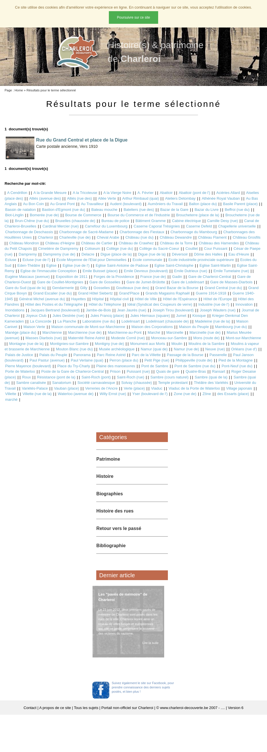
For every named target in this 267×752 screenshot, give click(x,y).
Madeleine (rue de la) (212, 321)
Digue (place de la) (116, 254)
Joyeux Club (36, 315)
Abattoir (166, 193)
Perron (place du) (123, 360)
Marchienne (52, 332)
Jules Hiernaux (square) (150, 315)
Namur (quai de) (154, 349)
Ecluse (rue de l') (36, 260)
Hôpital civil (119, 299)
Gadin (177, 276)
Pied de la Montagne (236, 360)
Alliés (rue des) (79, 198)
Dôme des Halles (208, 254)
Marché (154, 332)
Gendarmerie (63, 288)
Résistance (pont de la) (56, 377)
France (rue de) (153, 276)
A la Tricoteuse (85, 193)
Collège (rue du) (119, 248)
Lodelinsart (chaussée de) (167, 321)
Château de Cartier (97, 243)
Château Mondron (24, 243)
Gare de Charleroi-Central (209, 276)
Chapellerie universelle (237, 226)
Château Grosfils (247, 237)
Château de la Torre (176, 243)
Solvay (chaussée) (136, 382)
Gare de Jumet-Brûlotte (145, 282)
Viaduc (156, 388)
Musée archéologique (116, 349)
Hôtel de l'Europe (217, 299)
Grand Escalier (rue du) (52, 293)
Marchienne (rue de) (85, 332)
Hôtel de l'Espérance (180, 299)
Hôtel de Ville (146, 299)
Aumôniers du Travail (165, 204)
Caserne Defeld (199, 226)
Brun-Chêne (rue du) (32, 221)
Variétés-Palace (35, 388)
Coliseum (92, 248)
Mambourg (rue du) (231, 327)
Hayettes (78, 299)
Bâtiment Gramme (151, 221)
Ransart (218, 371)
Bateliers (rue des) (138, 209)
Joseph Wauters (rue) (218, 310)
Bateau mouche (104, 209)
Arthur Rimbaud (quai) (140, 198)
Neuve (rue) (215, 349)
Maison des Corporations (152, 327)
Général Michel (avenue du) (42, 299)
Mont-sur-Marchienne (243, 338)
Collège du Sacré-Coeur (159, 248)
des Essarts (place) (233, 394)
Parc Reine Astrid (111, 355)
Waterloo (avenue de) (76, 394)
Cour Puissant (215, 248)
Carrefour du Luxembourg (106, 226)
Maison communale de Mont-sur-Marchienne (88, 327)
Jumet (181, 315)
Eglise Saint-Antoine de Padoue (122, 265)
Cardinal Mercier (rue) (60, 226)
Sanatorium (61, 382)
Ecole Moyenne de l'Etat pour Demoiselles (91, 260)
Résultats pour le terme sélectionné (51, 90)
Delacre (88, 254)
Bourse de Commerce (83, 215)
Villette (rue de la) (37, 394)
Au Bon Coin (33, 204)
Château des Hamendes (219, 243)
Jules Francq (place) (107, 315)
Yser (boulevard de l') (150, 394)
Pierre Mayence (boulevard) (28, 366)
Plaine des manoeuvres (115, 366)
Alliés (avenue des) (45, 198)
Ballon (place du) (203, 204)
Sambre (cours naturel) (169, 377)
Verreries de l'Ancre (101, 388)
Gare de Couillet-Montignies (60, 282)
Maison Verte (34, 327)
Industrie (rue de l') (213, 304)
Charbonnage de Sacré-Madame (86, 232)
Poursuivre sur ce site (133, 17)
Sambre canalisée (31, 382)
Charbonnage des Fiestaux (141, 232)
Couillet (191, 248)
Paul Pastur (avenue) (47, 360)
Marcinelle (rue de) (204, 332)
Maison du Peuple (194, 327)
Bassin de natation (20, 209)
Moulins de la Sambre (207, 343)
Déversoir (180, 254)
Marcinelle (174, 332)
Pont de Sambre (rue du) (194, 366)
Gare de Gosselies (104, 282)
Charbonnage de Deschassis (29, 232)
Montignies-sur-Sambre (69, 343)
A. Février (146, 193)
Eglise (51, 265)
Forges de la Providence (114, 276)
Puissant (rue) (138, 371)
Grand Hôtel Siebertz (95, 293)
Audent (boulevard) (126, 204)
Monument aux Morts (147, 343)
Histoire (104, 476)
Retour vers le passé (118, 528)
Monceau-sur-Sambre (169, 338)
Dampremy (28, 254)
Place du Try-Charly (73, 366)
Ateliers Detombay (180, 198)
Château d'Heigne (60, 243)
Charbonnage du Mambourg (193, 232)
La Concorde (40, 321)
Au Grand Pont (62, 204)
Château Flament (212, 237)
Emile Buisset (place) (100, 271)
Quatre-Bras (196, 371)
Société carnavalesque (96, 382)
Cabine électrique (186, 221)
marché (11, 399)
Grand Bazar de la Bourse (176, 288)
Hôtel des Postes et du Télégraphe (54, 304)
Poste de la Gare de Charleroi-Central (72, 371)
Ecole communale (147, 260)
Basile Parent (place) (240, 204)
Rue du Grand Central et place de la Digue (81, 140)
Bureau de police (115, 221)
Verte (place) (134, 388)
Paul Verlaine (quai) (87, 360)
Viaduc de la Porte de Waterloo (194, 388)
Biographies (109, 493)
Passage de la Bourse (185, 355)
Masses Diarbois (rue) (43, 338)
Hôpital (97, 299)
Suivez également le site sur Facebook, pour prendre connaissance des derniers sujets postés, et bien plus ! (143, 687)
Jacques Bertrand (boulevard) (55, 310)
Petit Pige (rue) (156, 360)
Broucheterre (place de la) (197, 215)
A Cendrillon (17, 193)
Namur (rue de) (186, 349)
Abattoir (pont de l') (194, 193)
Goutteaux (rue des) (132, 288)
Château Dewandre (176, 237)
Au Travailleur (92, 204)
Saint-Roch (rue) (130, 377)
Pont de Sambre (154, 366)
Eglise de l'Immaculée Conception (48, 271)
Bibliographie (110, 545)
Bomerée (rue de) (44, 215)
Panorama (82, 355)
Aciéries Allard (228, 193)
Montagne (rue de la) (26, 343)
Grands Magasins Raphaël (168, 293)
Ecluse (10, 260)
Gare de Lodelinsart (187, 282)
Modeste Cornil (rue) (128, 338)
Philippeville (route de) (193, 360)
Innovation (244, 304)
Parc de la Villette (146, 355)
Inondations (14, 310)
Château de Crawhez (136, 243)
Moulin (176, 343)
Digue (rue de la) (152, 254)
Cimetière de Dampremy (58, 248)
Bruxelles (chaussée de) (75, 221)
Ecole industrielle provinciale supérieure (201, 260)
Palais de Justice (19, 355)
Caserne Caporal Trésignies (157, 226)
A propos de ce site (55, 708)
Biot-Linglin (14, 215)
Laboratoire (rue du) (99, 321)
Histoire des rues (115, 510)
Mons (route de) (206, 338)
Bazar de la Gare (174, 209)
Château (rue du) (139, 237)
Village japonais (239, 388)
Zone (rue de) (185, 394)
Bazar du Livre (207, 209)
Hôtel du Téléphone (105, 304)
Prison (115, 371)
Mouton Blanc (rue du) (74, 349)
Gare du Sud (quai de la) (25, 288)
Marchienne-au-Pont (125, 332)
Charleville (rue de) (75, 237)
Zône (207, 394)
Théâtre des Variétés (211, 382)
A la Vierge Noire (117, 193)
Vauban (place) (66, 388)
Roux (26, 377)
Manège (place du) (20, 332)
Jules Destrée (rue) (68, 315)
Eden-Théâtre (28, 265)
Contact (29, 708)
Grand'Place (129, 293)
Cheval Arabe (108, 237)
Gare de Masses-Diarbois (231, 282)
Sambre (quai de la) (211, 377)
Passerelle (218, 355)
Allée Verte (107, 198)
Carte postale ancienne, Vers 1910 (67, 146)
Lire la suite (149, 643)
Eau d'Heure (239, 254)
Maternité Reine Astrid (86, 338)
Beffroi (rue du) (237, 209)
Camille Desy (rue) (222, 221)
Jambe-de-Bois (98, 310)
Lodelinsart (130, 321)
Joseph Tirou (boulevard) (173, 310)
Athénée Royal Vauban (221, 198)
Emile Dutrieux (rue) (190, 271)
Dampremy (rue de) (59, 254)
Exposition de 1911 (72, 276)
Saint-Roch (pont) (96, 377)
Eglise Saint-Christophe (173, 265)
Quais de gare (168, 371)
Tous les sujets (86, 708)
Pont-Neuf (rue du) (236, 366)
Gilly (83, 288)
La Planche (67, 321)
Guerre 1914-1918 (211, 293)
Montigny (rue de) (109, 343)
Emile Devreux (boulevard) (146, 271)
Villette (10, 394)
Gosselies (101, 288)
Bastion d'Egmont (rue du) (63, 209)
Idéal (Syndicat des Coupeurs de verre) (159, 304)
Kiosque (199, 315)
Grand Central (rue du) (223, 288)
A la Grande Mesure (50, 193)
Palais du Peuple (53, 355)
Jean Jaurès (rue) (131, 310)
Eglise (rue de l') (76, 265)
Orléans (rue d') (244, 349)
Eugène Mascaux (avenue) (27, 276)
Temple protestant (173, 382)
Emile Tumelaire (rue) (231, 271)
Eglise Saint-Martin (215, 265)
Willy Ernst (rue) (113, 394)
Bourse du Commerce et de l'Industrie (138, 215)
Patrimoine (108, 459)
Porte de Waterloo (20, 371)
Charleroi (45, 237)
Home (19, 90)
